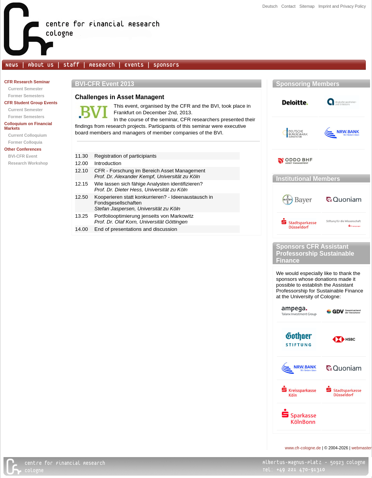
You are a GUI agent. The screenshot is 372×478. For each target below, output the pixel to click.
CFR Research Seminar (27, 81)
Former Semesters (26, 95)
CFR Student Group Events (30, 102)
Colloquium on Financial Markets (28, 126)
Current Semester (25, 88)
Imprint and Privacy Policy (342, 6)
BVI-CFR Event (22, 156)
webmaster (362, 447)
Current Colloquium (27, 135)
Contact (289, 6)
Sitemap (306, 6)
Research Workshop (28, 163)
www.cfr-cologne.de (303, 447)
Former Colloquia (25, 142)
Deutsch (269, 6)
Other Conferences (22, 149)
